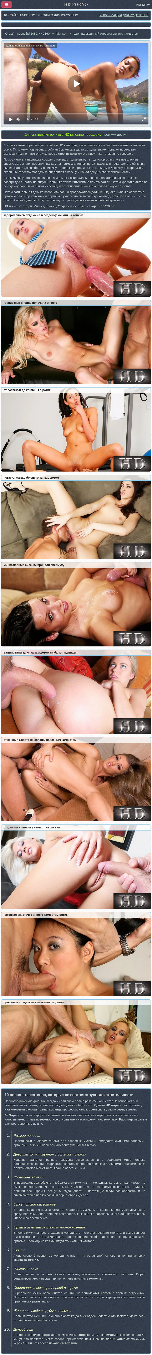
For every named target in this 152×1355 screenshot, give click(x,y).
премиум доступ (114, 134)
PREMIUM (143, 4)
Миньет (61, 33)
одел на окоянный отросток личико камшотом (106, 33)
